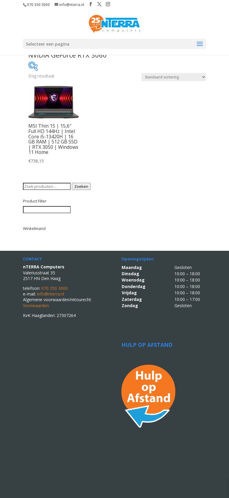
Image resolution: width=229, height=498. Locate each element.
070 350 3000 (38, 4)
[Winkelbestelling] (173, 77)
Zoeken (81, 186)
